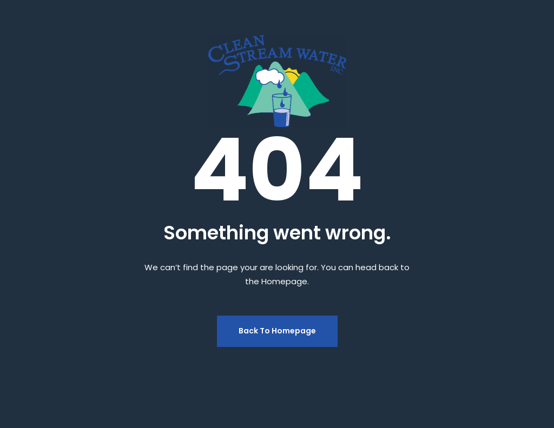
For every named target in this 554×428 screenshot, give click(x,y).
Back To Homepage (277, 330)
